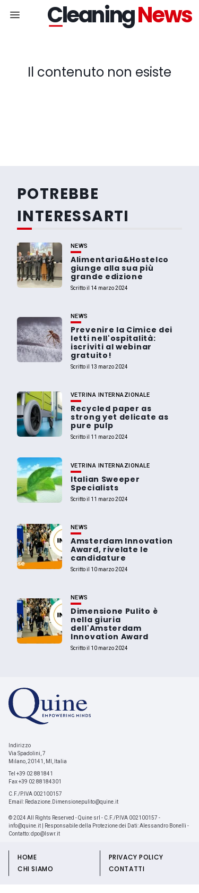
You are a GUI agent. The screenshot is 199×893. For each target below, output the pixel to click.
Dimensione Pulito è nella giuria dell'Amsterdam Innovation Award (114, 624)
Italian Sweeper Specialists (105, 483)
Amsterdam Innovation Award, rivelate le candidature (122, 549)
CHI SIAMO (35, 868)
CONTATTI (127, 868)
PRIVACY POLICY (136, 857)
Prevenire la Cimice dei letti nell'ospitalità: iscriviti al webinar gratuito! (121, 342)
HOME (27, 857)
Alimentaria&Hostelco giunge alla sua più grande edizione (120, 268)
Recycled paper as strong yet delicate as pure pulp (119, 417)
